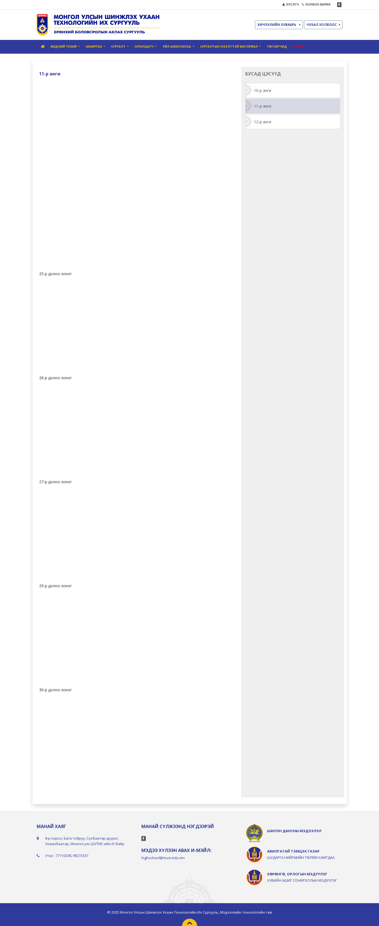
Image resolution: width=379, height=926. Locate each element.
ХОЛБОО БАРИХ (316, 4)
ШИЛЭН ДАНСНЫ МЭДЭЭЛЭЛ (294, 830)
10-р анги (262, 90)
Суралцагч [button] (144, 46)
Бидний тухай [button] (63, 46)
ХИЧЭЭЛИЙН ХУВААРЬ (278, 24)
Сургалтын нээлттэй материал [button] (229, 46)
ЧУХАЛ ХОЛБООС (323, 24)
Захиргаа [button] (94, 46)
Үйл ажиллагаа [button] (177, 46)
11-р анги (262, 106)
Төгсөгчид (277, 46)
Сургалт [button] (118, 46)
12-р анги (262, 121)
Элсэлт (299, 46)
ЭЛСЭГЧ (291, 4)
